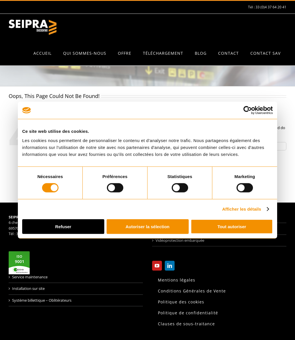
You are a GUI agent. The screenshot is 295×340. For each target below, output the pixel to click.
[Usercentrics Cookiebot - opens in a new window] (247, 110)
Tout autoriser (232, 226)
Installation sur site (28, 288)
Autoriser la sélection (148, 226)
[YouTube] (157, 266)
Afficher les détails (241, 209)
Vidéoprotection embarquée (180, 240)
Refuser (63, 226)
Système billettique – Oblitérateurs (41, 300)
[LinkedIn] (170, 266)
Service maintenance (30, 276)
